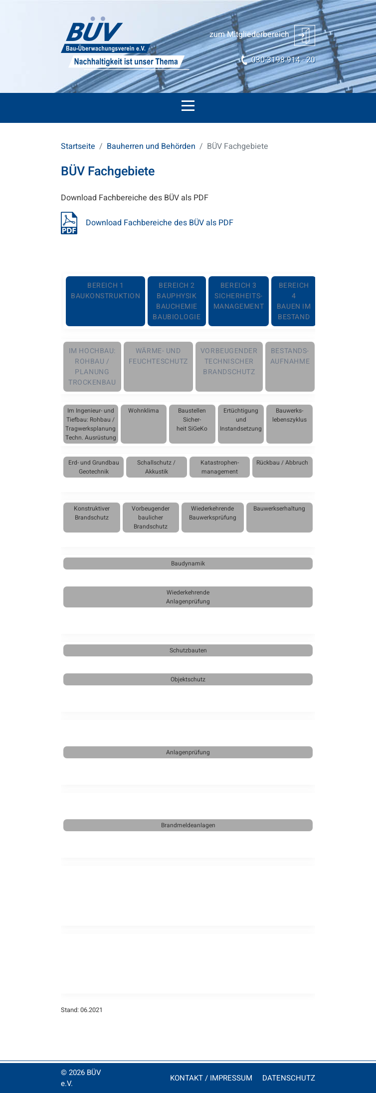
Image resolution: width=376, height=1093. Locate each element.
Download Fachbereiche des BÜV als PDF (159, 223)
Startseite (78, 146)
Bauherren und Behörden (151, 146)
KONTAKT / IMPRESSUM (211, 1078)
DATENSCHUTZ (288, 1078)
